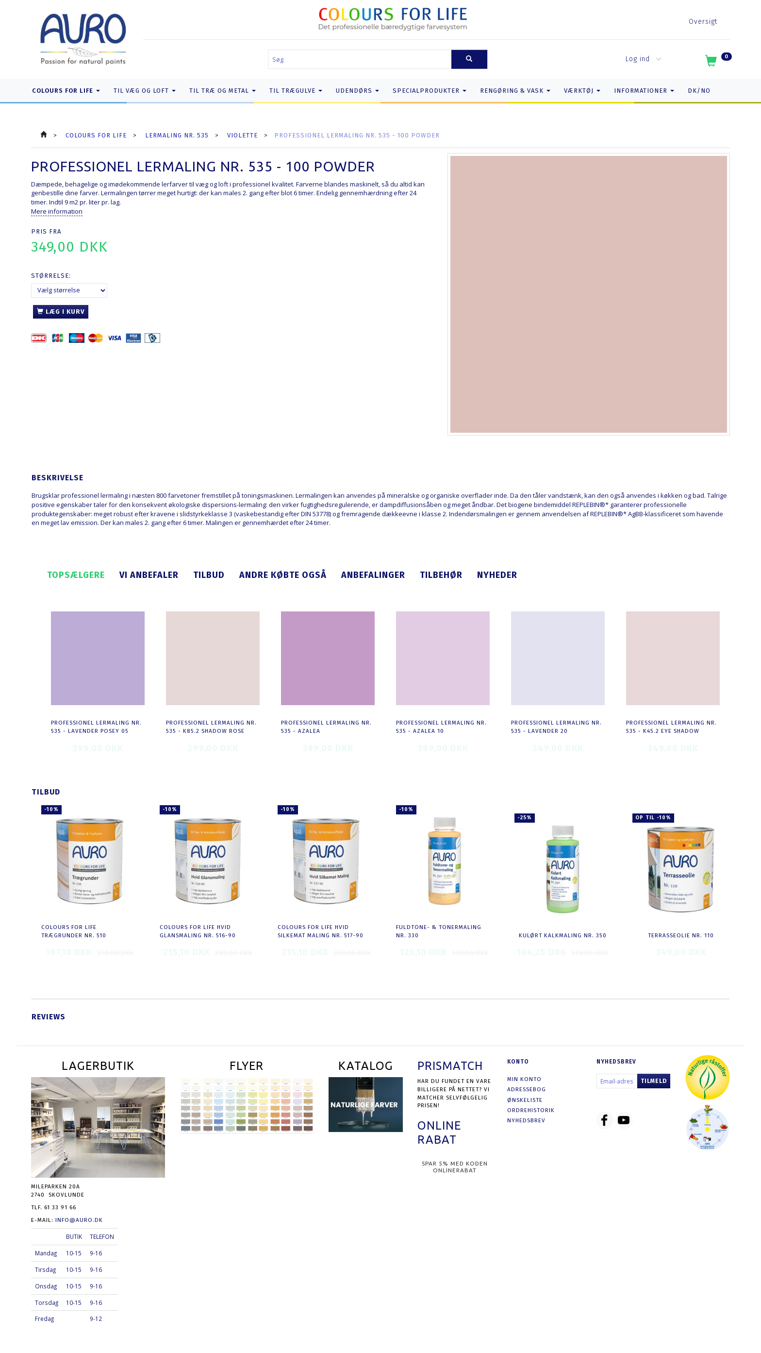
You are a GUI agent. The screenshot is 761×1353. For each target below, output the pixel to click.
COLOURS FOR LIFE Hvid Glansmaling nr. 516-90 (198, 931)
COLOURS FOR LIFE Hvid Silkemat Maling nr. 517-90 (321, 931)
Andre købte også (283, 575)
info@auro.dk (79, 1220)
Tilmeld (654, 1081)
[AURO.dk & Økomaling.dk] (83, 37)
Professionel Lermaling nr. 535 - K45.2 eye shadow (671, 726)
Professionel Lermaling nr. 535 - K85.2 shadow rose (211, 726)
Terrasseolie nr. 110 (681, 935)
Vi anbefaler (149, 575)
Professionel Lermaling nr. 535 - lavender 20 (556, 726)
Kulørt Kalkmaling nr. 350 (563, 935)
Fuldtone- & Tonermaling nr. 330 (438, 931)
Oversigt (703, 21)
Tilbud (209, 575)
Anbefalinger (373, 575)
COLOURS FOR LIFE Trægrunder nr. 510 (73, 931)
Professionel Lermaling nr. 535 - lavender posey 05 (96, 726)
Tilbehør (441, 575)
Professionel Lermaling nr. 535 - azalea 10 (441, 726)
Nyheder (497, 575)
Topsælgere (76, 575)
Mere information (57, 211)
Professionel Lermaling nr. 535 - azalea (326, 726)
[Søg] (469, 59)
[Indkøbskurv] (717, 62)
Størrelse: (51, 275)
